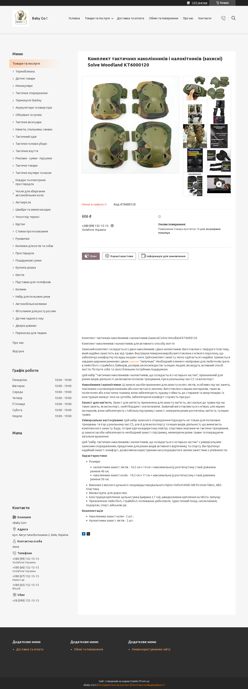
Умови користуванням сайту (151, 649)
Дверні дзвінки (26, 325)
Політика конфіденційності (148, 685)
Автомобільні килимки (31, 304)
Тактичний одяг (26, 136)
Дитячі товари (25, 78)
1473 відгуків (199, 2)
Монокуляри (24, 85)
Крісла (20, 274)
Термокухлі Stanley (28, 100)
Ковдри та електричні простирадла (31, 182)
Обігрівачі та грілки (29, 115)
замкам (134, 361)
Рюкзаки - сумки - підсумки (34, 158)
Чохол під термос (28, 217)
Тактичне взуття (27, 151)
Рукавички (22, 238)
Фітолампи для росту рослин (36, 311)
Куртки (20, 224)
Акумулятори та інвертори (34, 107)
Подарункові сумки (28, 260)
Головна (74, 18)
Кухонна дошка (26, 267)
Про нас (188, 18)
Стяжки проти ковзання (32, 231)
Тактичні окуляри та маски (33, 172)
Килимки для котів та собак (34, 246)
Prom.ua (144, 681)
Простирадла (25, 253)
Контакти (204, 18)
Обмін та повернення (163, 18)
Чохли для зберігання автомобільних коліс (30, 193)
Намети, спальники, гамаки (34, 129)
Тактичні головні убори (31, 143)
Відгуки (18, 351)
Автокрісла (23, 202)
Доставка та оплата (130, 18)
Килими (21, 289)
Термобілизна (25, 71)
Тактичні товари (27, 165)
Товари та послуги (97, 18)
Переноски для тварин (31, 333)
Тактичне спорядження (31, 93)
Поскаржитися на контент (114, 685)
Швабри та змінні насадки (33, 209)
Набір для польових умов (33, 296)
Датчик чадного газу (30, 318)
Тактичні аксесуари (28, 122)
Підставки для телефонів (33, 282)
